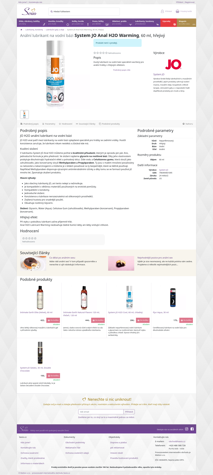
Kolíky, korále (81, 23)
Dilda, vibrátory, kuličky (32, 23)
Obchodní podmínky (75, 442)
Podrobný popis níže (121, 70)
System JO (158, 74)
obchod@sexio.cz (177, 441)
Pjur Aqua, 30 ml (161, 312)
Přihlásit (179, 2)
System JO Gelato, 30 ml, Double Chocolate (35, 369)
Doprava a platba (118, 442)
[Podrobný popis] (28, 123)
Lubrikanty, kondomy (147, 23)
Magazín (187, 23)
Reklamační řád (72, 447)
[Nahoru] (188, 123)
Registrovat (190, 2)
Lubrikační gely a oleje (55, 29)
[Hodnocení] (65, 123)
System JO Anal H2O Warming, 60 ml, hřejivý (85, 29)
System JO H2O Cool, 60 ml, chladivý (125, 312)
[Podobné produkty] (109, 123)
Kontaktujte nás (35, 2)
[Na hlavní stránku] (21, 29)
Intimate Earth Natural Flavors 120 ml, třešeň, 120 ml (81, 313)
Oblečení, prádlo (122, 23)
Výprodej (169, 23)
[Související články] (85, 123)
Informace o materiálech (32, 463)
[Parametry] (48, 123)
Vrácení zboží (116, 453)
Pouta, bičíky (101, 23)
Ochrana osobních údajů (77, 453)
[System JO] (173, 64)
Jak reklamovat (117, 447)
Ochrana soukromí (29, 453)
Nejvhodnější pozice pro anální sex (155, 257)
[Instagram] (186, 429)
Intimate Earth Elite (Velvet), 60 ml (36, 312)
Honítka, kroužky (58, 23)
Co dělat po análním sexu (62, 257)
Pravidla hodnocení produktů (124, 458)
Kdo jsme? (22, 2)
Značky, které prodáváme (33, 458)
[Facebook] (192, 429)
